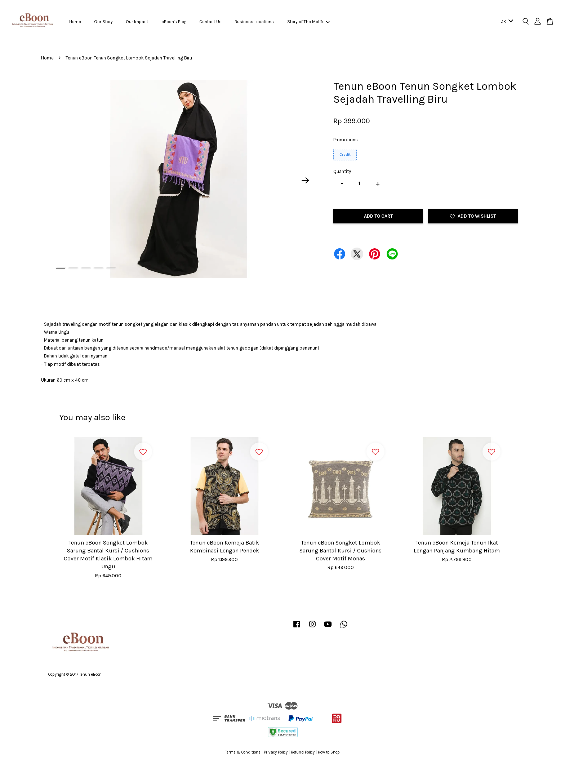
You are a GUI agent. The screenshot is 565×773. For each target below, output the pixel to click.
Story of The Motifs (308, 21)
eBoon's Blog (173, 21)
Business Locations (254, 21)
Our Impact (137, 21)
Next (306, 181)
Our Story (103, 21)
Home (75, 21)
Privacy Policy (276, 752)
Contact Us (210, 21)
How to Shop (329, 752)
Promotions (345, 139)
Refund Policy (303, 752)
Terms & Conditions (243, 752)
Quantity (342, 171)
